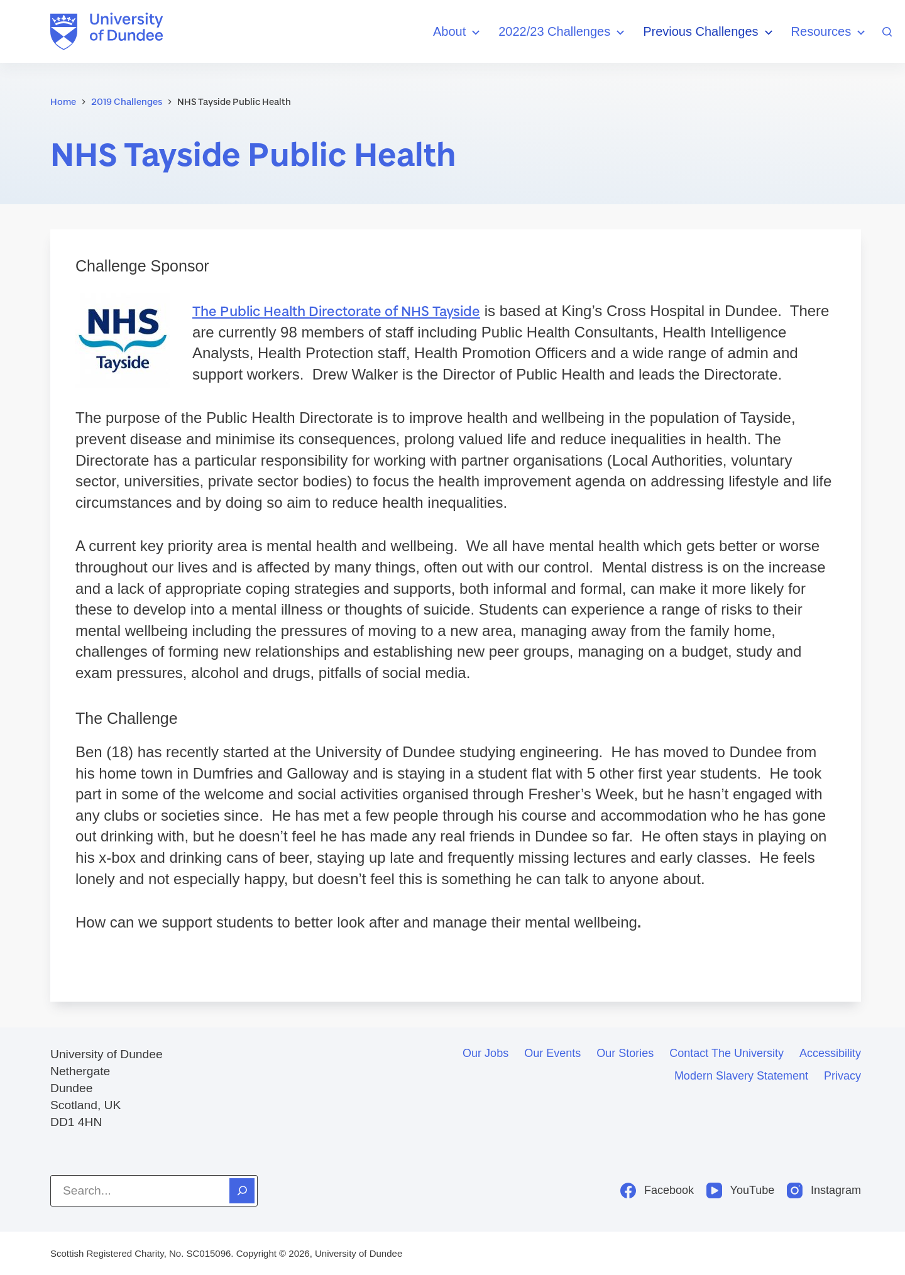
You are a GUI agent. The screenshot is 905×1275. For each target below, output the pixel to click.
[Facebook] (657, 1190)
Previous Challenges (709, 32)
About (458, 32)
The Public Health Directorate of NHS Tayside (336, 311)
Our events (552, 1053)
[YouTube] (740, 1190)
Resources (830, 32)
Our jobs (485, 1053)
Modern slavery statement (741, 1076)
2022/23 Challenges (563, 32)
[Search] (887, 31)
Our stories (625, 1053)
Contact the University (726, 1053)
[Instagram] (824, 1190)
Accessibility (830, 1053)
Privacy (842, 1076)
